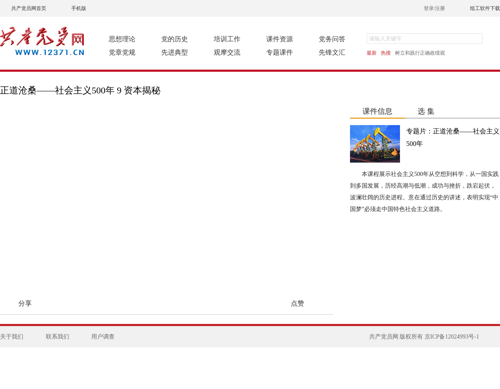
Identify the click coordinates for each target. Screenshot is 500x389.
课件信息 (377, 111)
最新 (372, 53)
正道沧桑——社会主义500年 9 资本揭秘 (80, 90)
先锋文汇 (332, 52)
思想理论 (122, 39)
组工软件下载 (485, 8)
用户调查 (103, 337)
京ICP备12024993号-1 (452, 337)
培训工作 (227, 39)
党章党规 (122, 52)
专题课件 (279, 52)
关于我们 (11, 337)
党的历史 (174, 39)
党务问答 (332, 39)
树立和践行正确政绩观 (420, 53)
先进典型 (174, 52)
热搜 (386, 53)
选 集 (426, 111)
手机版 (78, 8)
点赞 (297, 303)
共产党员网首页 (28, 8)
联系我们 (57, 337)
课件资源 (279, 39)
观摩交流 (227, 52)
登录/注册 (434, 8)
